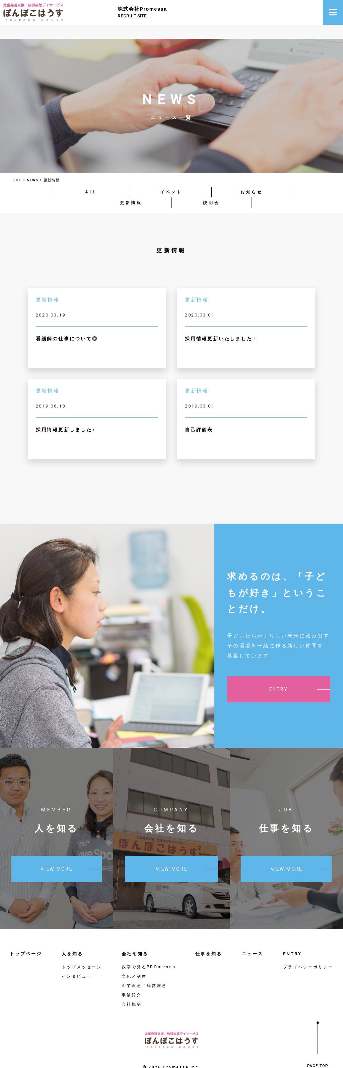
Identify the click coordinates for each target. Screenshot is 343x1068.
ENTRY (292, 938)
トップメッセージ (82, 951)
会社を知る (135, 938)
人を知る (72, 938)
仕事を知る (208, 938)
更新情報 (131, 187)
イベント (171, 176)
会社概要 (132, 988)
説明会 (211, 187)
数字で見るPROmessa (149, 951)
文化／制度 (134, 960)
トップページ (26, 938)
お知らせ (252, 176)
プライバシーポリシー (308, 951)
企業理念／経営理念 (144, 970)
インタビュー (77, 960)
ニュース (252, 938)
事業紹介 (132, 979)
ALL (91, 176)
